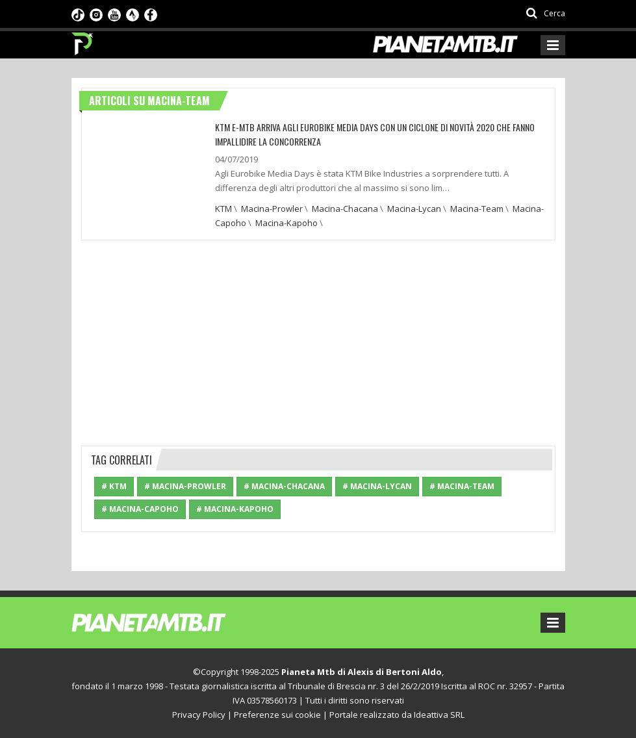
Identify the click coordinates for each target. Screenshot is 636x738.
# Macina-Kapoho (234, 509)
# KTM (114, 486)
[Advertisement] (318, 341)
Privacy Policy (198, 714)
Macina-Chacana (345, 208)
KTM (223, 208)
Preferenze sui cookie (277, 714)
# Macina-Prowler (185, 486)
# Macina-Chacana (284, 486)
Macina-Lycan (414, 208)
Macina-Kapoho (286, 223)
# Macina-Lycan (377, 486)
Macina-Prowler (272, 208)
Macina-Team (476, 208)
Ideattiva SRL (439, 714)
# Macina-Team (461, 486)
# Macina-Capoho (140, 509)
